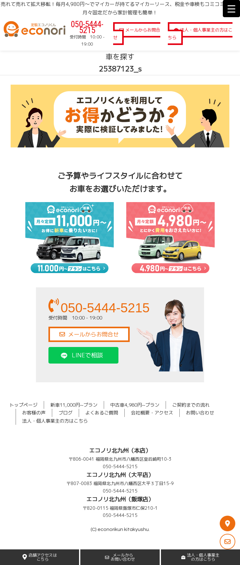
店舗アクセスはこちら (39, 557)
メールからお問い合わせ (120, 557)
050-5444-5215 (87, 27)
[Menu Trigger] (231, 8)
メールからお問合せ (136, 33)
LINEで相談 (81, 355)
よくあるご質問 (101, 412)
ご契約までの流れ (191, 405)
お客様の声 (34, 412)
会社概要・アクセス (152, 412)
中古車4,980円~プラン (134, 405)
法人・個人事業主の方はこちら (200, 33)
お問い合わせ (200, 412)
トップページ (23, 405)
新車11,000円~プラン (74, 405)
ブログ (65, 412)
